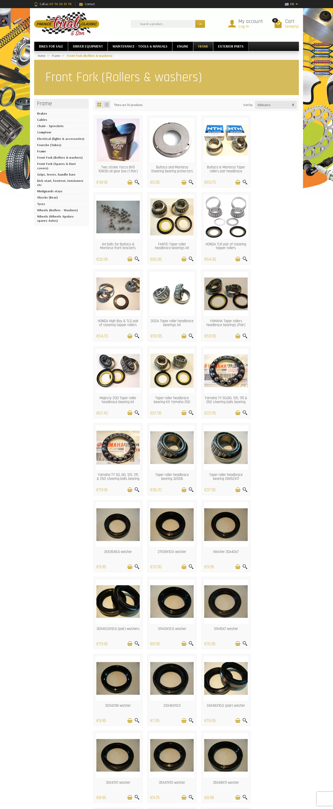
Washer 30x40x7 (170, 467)
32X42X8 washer (170, 543)
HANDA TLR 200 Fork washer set (274, 620)
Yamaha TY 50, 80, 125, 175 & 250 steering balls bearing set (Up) (117, 396)
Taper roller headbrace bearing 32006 (169, 394)
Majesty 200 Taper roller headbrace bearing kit (169, 318)
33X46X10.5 (222, 543)
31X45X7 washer (117, 543)
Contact (87, 4)
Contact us (216, 777)
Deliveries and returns (117, 771)
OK (200, 24)
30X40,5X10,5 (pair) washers (222, 469)
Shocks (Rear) (47, 197)
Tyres (41, 204)
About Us (215, 783)
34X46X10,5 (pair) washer (275, 543)
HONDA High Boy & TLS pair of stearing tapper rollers (222, 243)
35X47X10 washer (170, 618)
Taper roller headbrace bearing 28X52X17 (222, 394)
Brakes (42, 113)
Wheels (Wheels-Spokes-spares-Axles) (56, 218)
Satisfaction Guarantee (118, 777)
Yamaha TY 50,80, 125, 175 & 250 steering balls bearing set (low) (275, 320)
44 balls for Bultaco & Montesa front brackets (275, 167)
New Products (165, 771)
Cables (42, 120)
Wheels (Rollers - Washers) (57, 210)
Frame (44, 103)
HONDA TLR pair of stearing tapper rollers (170, 243)
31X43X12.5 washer (275, 467)
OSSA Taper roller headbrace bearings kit (275, 243)
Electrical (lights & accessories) (60, 139)
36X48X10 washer (117, 694)
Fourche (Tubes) (49, 145)
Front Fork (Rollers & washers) (60, 157)
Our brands (164, 783)
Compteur (44, 132)
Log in (243, 26)
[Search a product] (163, 24)
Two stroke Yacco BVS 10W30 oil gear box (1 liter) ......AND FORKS (117, 169)
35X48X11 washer (222, 618)
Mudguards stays (49, 191)
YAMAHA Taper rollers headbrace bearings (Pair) (117, 318)
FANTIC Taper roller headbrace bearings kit (117, 243)
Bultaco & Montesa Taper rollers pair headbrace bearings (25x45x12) (222, 169)
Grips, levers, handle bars (56, 174)
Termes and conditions (118, 789)
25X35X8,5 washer (275, 392)
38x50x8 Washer (170, 694)
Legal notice (217, 771)
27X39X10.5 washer (117, 467)
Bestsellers (163, 777)
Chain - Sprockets (50, 126)
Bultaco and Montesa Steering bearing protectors (170, 167)
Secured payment (115, 783)
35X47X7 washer (117, 618)
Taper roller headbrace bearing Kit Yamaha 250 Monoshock (222, 320)
